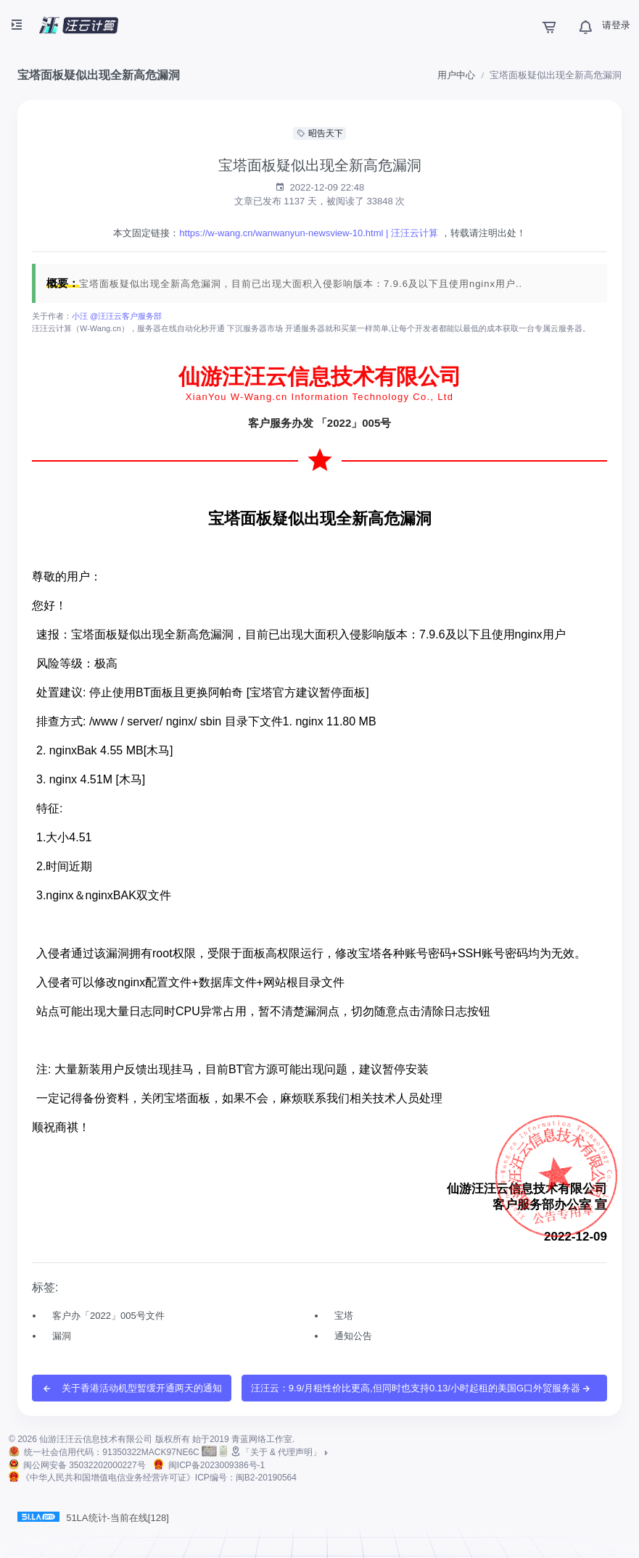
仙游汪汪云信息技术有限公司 (95, 1439)
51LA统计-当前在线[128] (93, 1517)
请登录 (616, 25)
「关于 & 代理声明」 (280, 1452)
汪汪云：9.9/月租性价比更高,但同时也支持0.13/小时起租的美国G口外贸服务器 (421, 1389)
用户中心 (456, 75)
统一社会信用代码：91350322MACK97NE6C (111, 1452)
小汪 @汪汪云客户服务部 (117, 316)
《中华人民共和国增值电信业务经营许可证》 (159, 1477)
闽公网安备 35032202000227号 (84, 1465)
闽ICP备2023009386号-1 (216, 1465)
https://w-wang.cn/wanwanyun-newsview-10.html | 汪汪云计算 (308, 233)
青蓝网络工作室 (261, 1439)
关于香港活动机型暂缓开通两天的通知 (131, 1389)
